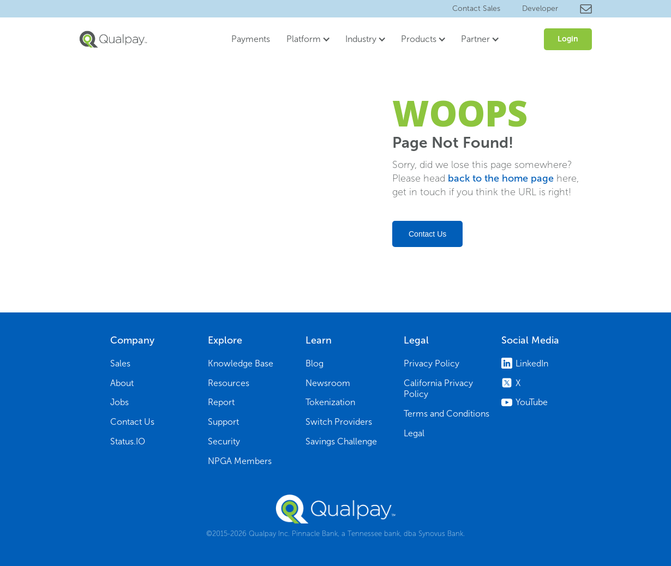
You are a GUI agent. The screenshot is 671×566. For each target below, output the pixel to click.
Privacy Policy (431, 363)
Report (221, 402)
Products (418, 39)
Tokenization (330, 402)
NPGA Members (240, 461)
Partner (475, 39)
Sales (120, 363)
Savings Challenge (341, 441)
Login (568, 39)
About (122, 383)
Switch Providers (338, 422)
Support (223, 422)
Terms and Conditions (446, 413)
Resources (228, 383)
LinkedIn (532, 363)
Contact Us (427, 234)
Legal (414, 433)
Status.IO (127, 441)
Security (224, 441)
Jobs (119, 402)
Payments (250, 39)
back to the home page (501, 178)
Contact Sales (476, 8)
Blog (314, 363)
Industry (360, 39)
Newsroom (327, 383)
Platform (303, 39)
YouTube (532, 402)
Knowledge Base (240, 363)
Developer (540, 8)
